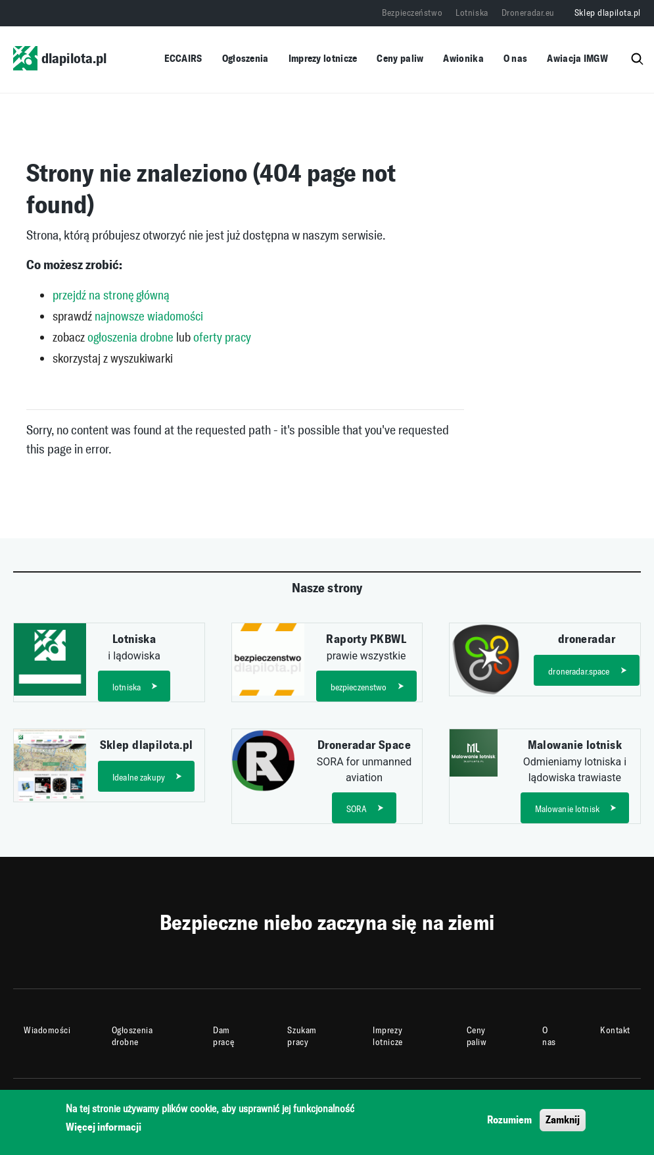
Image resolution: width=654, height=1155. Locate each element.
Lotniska (471, 12)
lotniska (126, 687)
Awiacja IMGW (577, 58)
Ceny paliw (400, 58)
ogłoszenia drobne (130, 337)
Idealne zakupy (138, 777)
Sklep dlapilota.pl (607, 12)
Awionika (463, 58)
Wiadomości (47, 1030)
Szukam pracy (301, 1036)
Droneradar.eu (528, 12)
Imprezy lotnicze (323, 58)
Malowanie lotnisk (567, 809)
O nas (515, 58)
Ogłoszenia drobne (132, 1036)
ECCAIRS (183, 58)
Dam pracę (223, 1036)
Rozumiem (509, 1122)
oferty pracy (222, 337)
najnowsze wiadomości (149, 316)
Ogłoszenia (245, 58)
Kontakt (615, 1030)
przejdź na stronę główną (111, 295)
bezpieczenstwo (359, 687)
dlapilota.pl (59, 58)
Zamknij (563, 1122)
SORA (356, 809)
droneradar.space (578, 671)
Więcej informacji (103, 1130)
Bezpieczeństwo (412, 12)
